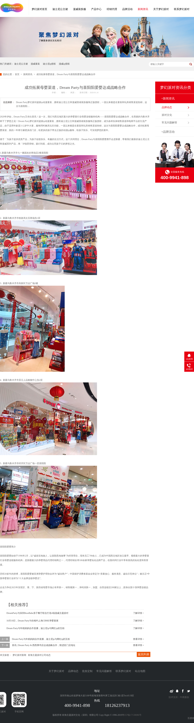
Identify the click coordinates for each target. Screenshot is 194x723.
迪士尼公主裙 (60, 9)
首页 (17, 74)
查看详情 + (138, 639)
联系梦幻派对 (181, 9)
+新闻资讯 (168, 98)
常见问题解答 (169, 122)
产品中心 (96, 9)
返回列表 (143, 654)
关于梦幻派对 (161, 9)
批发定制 (87, 671)
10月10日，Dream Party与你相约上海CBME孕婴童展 (32, 620)
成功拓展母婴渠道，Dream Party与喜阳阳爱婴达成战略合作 (65, 74)
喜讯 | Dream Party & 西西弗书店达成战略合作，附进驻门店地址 (43, 645)
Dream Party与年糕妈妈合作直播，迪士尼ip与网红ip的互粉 (35, 628)
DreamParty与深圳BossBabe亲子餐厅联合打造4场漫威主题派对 (37, 613)
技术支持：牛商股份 (179, 697)
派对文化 (167, 115)
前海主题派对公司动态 (39, 655)
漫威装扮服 (79, 9)
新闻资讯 (143, 9)
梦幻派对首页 (39, 9)
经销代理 (112, 9)
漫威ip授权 (64, 64)
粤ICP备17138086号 (131, 715)
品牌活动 (127, 9)
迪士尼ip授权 (49, 64)
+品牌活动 (168, 131)
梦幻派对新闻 (19, 655)
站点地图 (140, 671)
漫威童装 (35, 64)
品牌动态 (167, 107)
